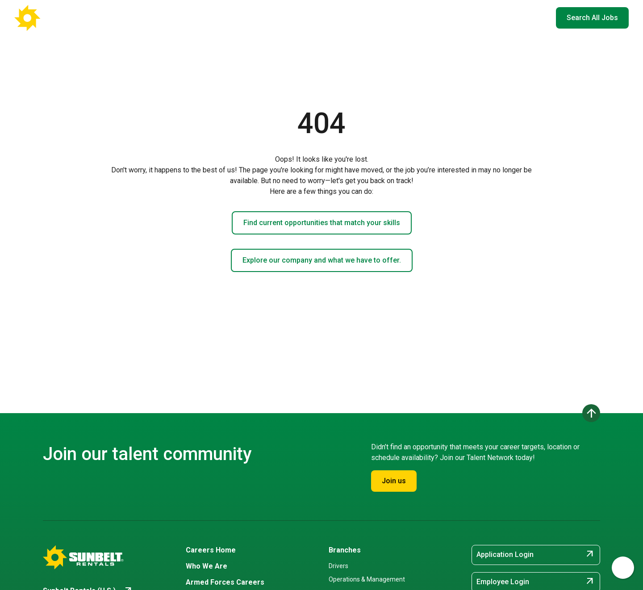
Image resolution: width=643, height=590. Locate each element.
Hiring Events (490, 17)
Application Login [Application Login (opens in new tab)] (535, 554)
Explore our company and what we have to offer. (321, 260)
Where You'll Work (299, 18)
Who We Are (362, 17)
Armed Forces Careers (425, 17)
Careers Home (232, 17)
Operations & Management (367, 579)
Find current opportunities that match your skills (321, 222)
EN (535, 18)
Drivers (338, 565)
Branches (345, 550)
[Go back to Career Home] (58, 18)
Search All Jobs (592, 17)
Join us (394, 481)
